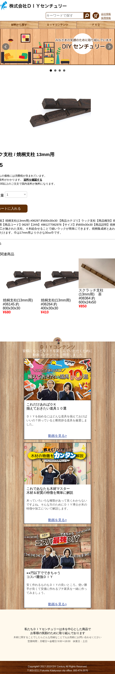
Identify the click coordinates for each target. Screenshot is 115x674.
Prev (5, 46)
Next (109, 46)
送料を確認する (33, 179)
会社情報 (106, 14)
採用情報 (106, 18)
